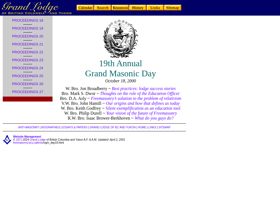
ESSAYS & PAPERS (74, 127)
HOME (142, 127)
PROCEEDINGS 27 (27, 92)
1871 (19, 139)
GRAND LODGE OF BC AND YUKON (113, 127)
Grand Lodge (38, 139)
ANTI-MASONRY (28, 127)
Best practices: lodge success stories (144, 88)
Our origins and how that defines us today (143, 103)
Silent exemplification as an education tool (143, 108)
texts (40, 142)
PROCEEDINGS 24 (27, 68)
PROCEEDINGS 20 (27, 36)
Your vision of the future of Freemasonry (141, 113)
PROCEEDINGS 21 (27, 44)
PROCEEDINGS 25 (27, 76)
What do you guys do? (154, 118)
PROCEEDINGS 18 (27, 20)
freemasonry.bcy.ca (25, 142)
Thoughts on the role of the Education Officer (140, 93)
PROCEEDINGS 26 (27, 84)
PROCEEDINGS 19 (27, 28)
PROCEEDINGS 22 (27, 52)
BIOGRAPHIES (50, 127)
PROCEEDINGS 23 (27, 60)
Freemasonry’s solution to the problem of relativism (136, 98)
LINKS (152, 127)
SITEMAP (165, 127)
